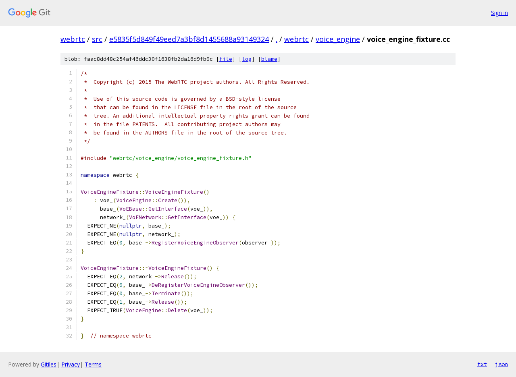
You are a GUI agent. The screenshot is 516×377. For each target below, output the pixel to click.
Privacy (70, 364)
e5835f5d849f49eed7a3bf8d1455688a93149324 (189, 39)
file (225, 59)
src (97, 39)
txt (482, 364)
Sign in (499, 13)
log (247, 59)
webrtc (72, 39)
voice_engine (338, 39)
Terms (93, 364)
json (501, 364)
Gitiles (48, 364)
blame (269, 59)
